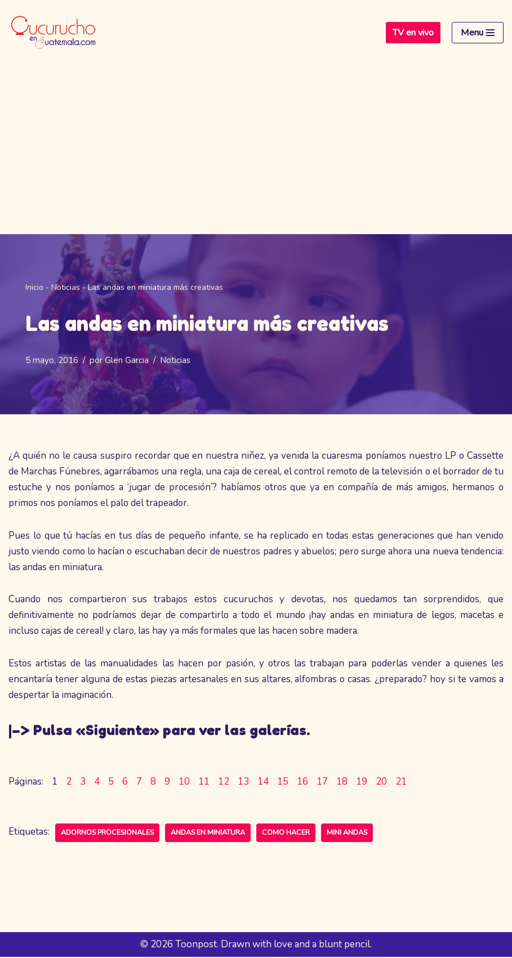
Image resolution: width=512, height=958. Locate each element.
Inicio (34, 287)
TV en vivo (413, 32)
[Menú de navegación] (478, 32)
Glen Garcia (127, 360)
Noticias (65, 287)
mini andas (347, 834)
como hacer (286, 834)
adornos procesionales (107, 834)
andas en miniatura (208, 834)
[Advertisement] (256, 150)
